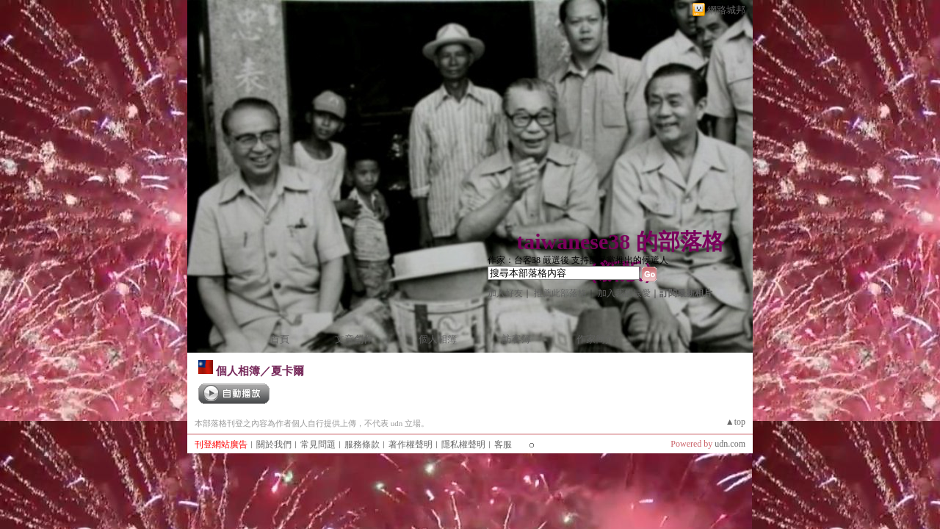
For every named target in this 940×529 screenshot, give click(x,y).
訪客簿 (516, 339)
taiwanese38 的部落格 (619, 241)
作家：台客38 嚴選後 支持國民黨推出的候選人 (578, 260)
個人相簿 (438, 339)
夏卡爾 (287, 370)
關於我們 (274, 444)
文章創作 (354, 339)
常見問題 (318, 444)
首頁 (279, 339)
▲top (735, 422)
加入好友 (505, 293)
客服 (503, 444)
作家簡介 (595, 339)
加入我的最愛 (624, 293)
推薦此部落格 (560, 293)
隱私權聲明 (463, 444)
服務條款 (362, 444)
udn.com (730, 444)
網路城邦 (726, 9)
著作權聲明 (410, 444)
